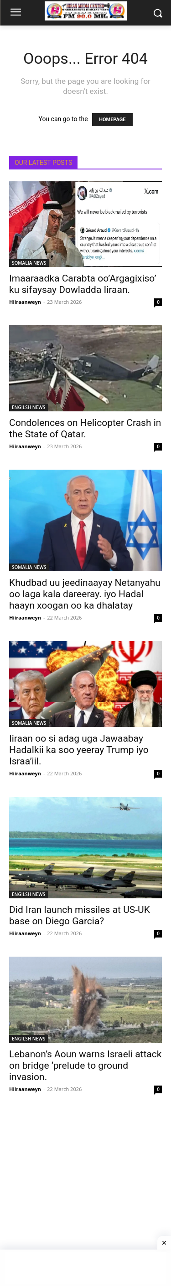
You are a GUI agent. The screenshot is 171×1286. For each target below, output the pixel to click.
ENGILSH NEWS (28, 407)
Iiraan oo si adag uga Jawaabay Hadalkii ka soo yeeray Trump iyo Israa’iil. (79, 750)
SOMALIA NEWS (29, 263)
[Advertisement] (85, 1197)
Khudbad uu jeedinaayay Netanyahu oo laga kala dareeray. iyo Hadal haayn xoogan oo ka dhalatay (85, 594)
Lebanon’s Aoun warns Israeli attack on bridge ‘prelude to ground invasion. (85, 1065)
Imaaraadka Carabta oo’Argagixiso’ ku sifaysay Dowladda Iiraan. (82, 284)
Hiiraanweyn (25, 301)
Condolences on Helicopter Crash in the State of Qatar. (85, 428)
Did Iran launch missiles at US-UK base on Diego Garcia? (79, 915)
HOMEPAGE (112, 120)
